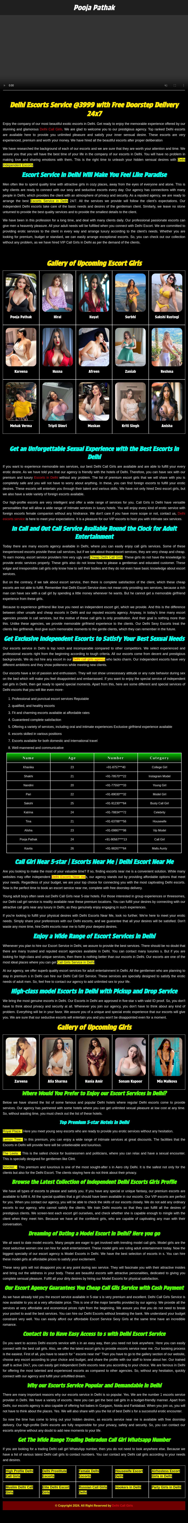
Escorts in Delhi (46, 477)
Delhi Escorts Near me (69, 877)
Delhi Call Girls (51, 129)
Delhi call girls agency (89, 659)
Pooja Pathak (94, 7)
